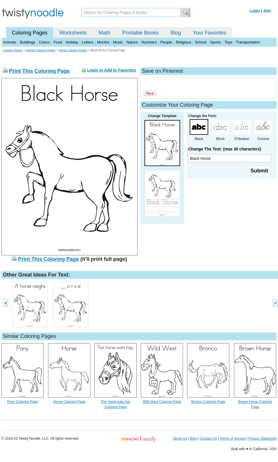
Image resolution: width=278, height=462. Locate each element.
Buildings (27, 42)
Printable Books (140, 33)
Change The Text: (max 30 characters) (224, 149)
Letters (88, 42)
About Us (180, 438)
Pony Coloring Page (22, 402)
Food (57, 42)
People (166, 42)
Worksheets (73, 33)
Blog (176, 33)
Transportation (248, 42)
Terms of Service (232, 438)
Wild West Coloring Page (161, 402)
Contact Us (208, 438)
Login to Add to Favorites (111, 70)
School (200, 42)
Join (267, 10)
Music (118, 42)
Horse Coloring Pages (73, 50)
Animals (9, 42)
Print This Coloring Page (39, 71)
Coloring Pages (29, 33)
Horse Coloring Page (69, 402)
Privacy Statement (262, 438)
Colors (44, 42)
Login (255, 10)
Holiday (72, 42)
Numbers (149, 42)
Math (104, 33)
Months (103, 42)
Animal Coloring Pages (41, 50)
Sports (215, 42)
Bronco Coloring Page (208, 402)
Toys (228, 42)
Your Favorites (209, 33)
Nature (132, 42)
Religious (183, 42)
